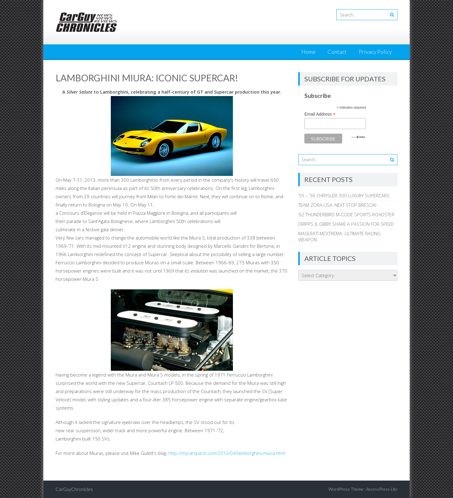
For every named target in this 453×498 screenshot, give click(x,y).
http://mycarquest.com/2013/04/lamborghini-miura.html (227, 453)
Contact (337, 51)
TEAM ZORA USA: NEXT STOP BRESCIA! (337, 205)
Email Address (319, 114)
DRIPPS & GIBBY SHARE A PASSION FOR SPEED (346, 224)
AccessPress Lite (381, 489)
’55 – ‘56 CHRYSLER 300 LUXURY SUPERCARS (344, 195)
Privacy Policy (375, 51)
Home (308, 51)
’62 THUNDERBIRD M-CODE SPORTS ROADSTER (346, 214)
